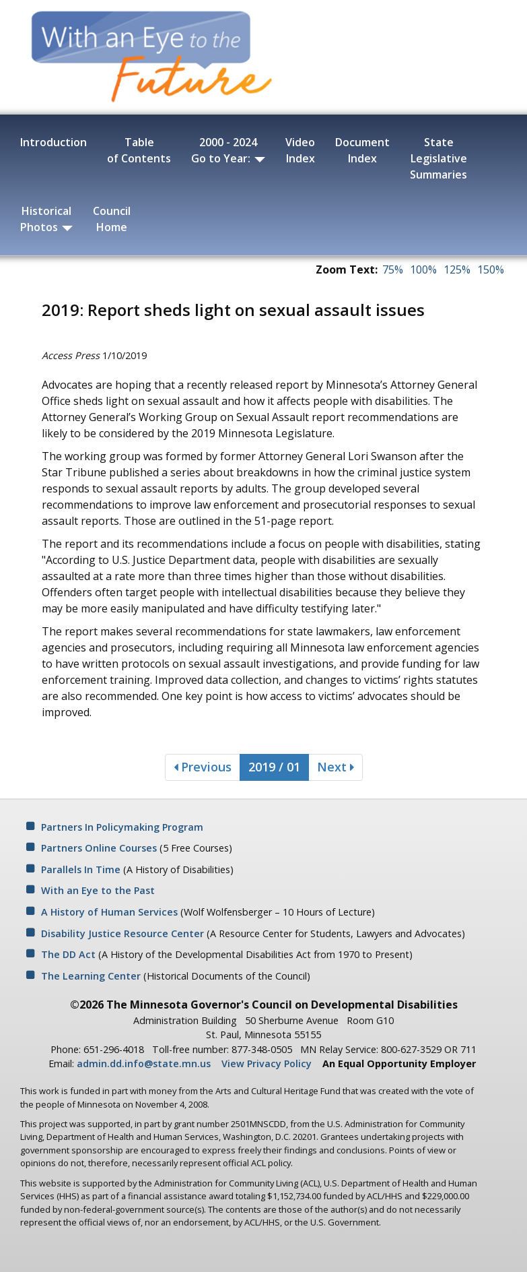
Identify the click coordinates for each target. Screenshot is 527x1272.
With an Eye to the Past (98, 890)
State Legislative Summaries (438, 158)
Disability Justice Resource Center (122, 933)
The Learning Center (91, 975)
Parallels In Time (80, 869)
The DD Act (68, 954)
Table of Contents (139, 150)
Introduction (53, 142)
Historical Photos (46, 218)
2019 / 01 (274, 767)
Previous (203, 767)
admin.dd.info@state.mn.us (144, 1063)
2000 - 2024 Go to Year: (228, 150)
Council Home (112, 218)
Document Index (362, 150)
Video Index (300, 150)
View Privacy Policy (266, 1063)
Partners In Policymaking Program (122, 827)
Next (335, 767)
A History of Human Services (109, 911)
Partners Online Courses (99, 847)
